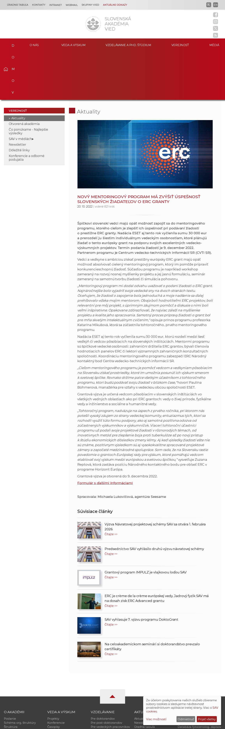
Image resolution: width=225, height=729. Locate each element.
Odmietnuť (186, 719)
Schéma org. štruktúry (20, 674)
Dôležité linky (19, 101)
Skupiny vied (90, 4)
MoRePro (97, 682)
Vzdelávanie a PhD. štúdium (128, 45)
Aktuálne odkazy (115, 4)
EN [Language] (216, 4)
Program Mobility (103, 690)
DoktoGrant (99, 686)
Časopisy (53, 678)
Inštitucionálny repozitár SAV (198, 670)
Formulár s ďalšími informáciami (105, 434)
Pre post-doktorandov (106, 674)
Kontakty (38, 4)
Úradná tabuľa (144, 678)
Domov (11, 44)
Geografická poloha (18, 686)
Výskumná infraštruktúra (65, 686)
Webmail (72, 5)
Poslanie (10, 670)
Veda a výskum (73, 45)
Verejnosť (180, 45)
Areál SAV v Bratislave (149, 686)
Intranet (55, 5)
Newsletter (17, 96)
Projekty (53, 670)
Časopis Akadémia (191, 682)
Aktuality (18, 69)
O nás (34, 45)
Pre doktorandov (103, 670)
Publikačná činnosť (61, 682)
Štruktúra (11, 678)
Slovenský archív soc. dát (195, 674)
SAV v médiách (20, 90)
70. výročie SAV (145, 682)
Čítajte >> (111, 485)
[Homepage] (93, 24)
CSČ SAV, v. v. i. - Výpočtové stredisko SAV (62, 724)
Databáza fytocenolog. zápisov (199, 678)
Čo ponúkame (144, 690)
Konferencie (56, 674)
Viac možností (156, 719)
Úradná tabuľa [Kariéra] (17, 4)
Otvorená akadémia (24, 75)
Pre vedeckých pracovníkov (110, 678)
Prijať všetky (207, 719)
